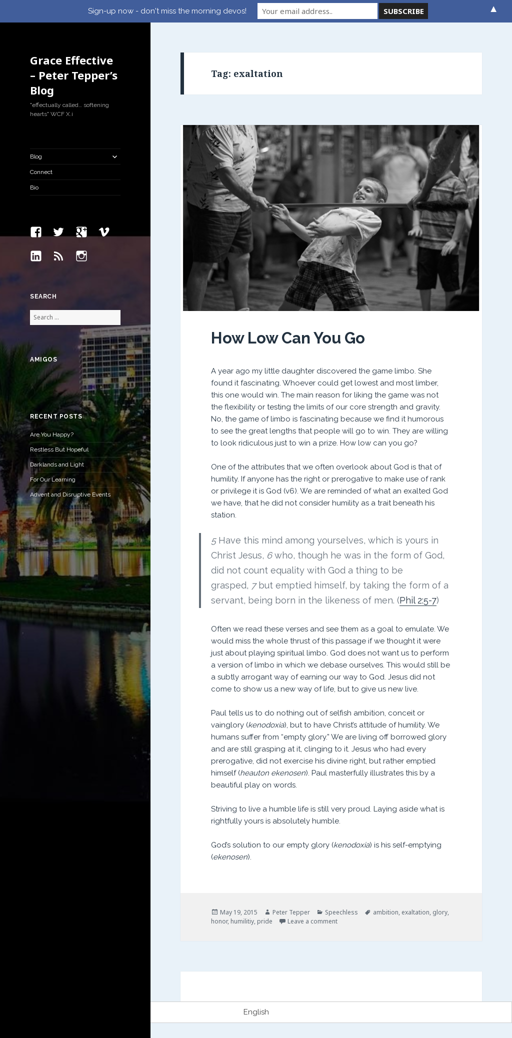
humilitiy (242, 921)
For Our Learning (53, 479)
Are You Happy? (52, 434)
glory (440, 912)
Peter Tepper (291, 912)
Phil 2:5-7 (418, 600)
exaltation (416, 912)
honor (219, 921)
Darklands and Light (57, 464)
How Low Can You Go (288, 338)
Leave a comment (313, 921)
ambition (385, 912)
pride (264, 921)
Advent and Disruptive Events (70, 494)
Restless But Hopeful (59, 449)
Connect (41, 172)
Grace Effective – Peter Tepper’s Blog (74, 75)
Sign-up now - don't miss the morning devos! (167, 11)
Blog (36, 156)
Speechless (341, 912)
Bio (34, 187)
